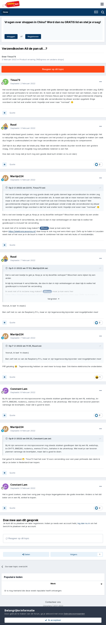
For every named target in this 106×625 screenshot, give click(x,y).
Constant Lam (18, 388)
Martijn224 (16, 176)
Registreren (33, 36)
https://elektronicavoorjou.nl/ (22, 231)
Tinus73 (11, 56)
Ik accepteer (53, 620)
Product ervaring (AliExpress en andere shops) (42, 59)
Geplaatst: (22, 83)
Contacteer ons (53, 602)
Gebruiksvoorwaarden (74, 613)
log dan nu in (84, 523)
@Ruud (44, 228)
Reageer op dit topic (53, 69)
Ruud (13, 124)
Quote (12, 113)
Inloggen (11, 36)
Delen (26, 554)
